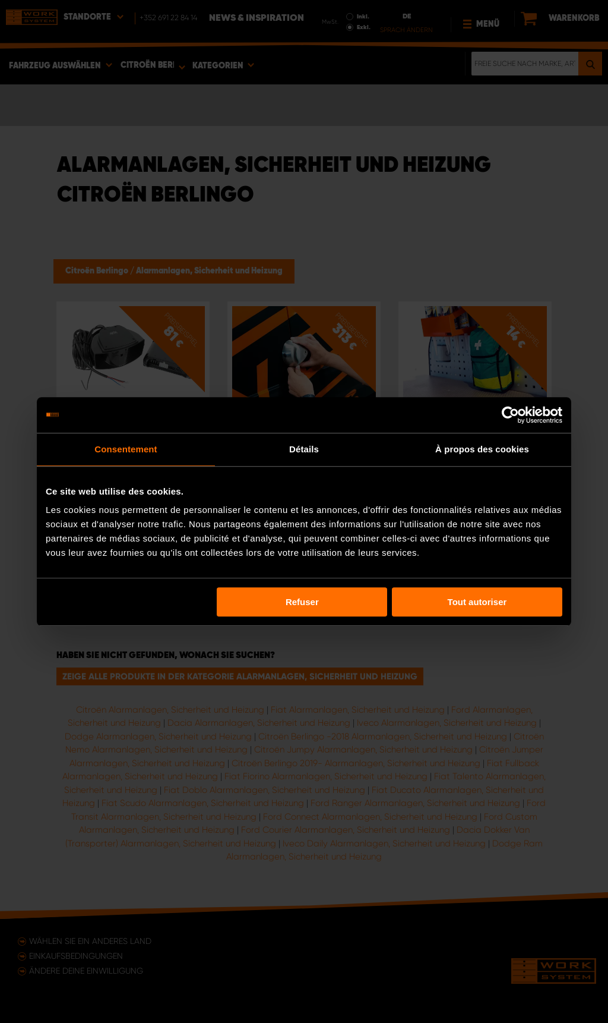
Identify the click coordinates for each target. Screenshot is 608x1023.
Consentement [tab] (125, 449)
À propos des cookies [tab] (482, 449)
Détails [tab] (304, 449)
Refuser (302, 602)
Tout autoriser (477, 602)
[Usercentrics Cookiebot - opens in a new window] (510, 415)
